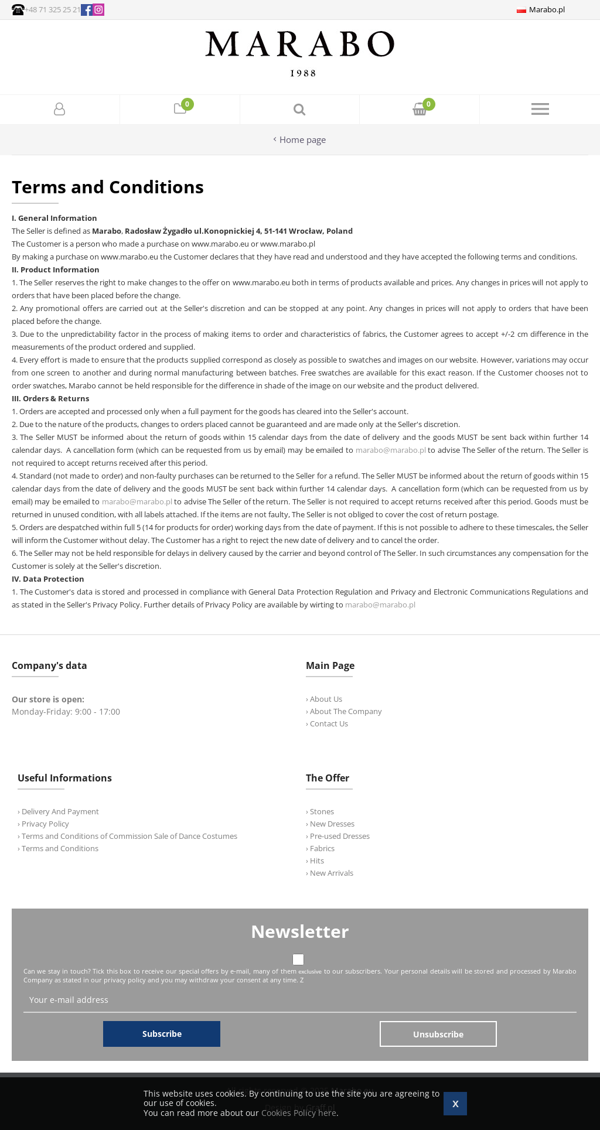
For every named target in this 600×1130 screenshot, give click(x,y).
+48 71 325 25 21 (53, 9)
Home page (302, 140)
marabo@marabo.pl (391, 450)
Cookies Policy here (298, 1112)
